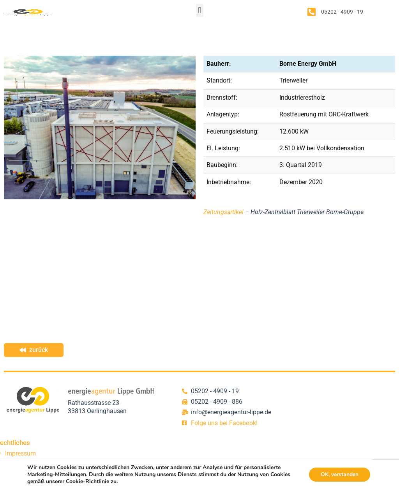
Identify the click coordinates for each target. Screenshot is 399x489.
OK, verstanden (339, 474)
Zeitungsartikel (223, 212)
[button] (199, 10)
